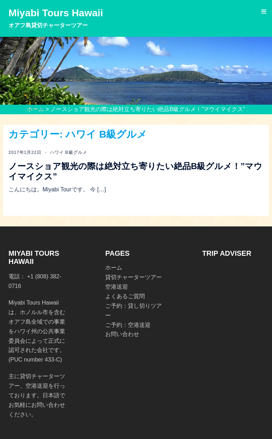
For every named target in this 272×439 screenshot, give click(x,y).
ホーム (35, 109)
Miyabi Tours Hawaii (55, 12)
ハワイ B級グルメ (68, 152)
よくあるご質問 (125, 296)
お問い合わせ (122, 334)
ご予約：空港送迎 (128, 325)
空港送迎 (116, 287)
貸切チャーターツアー (133, 277)
